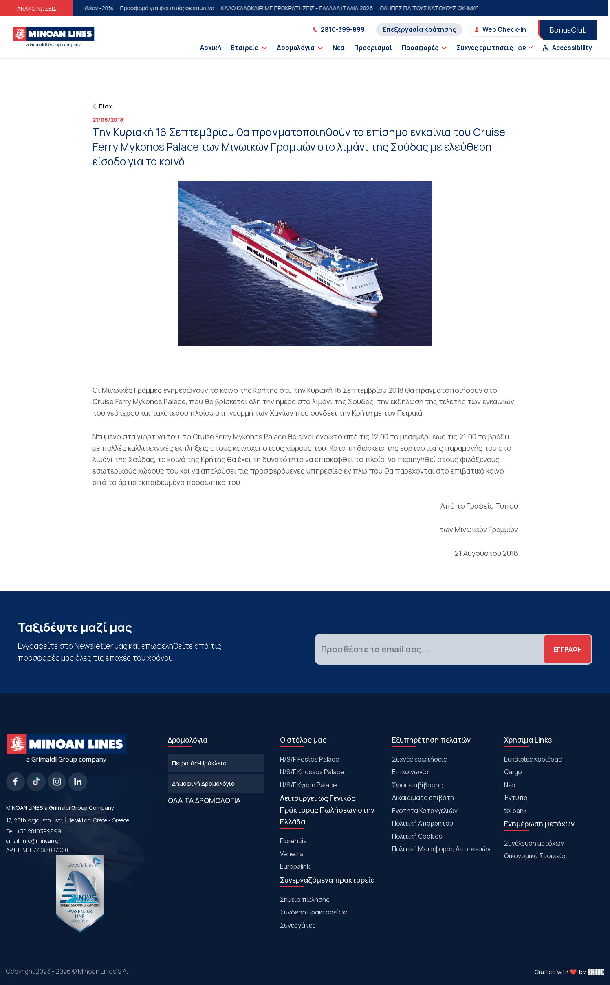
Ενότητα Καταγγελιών (425, 810)
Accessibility (567, 48)
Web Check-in (500, 29)
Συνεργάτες (298, 925)
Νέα (338, 48)
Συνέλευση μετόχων (534, 843)
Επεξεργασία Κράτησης (419, 29)
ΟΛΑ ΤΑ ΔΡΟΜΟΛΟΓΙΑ (204, 800)
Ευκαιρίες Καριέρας (533, 759)
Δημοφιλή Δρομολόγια (203, 783)
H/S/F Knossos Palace (312, 771)
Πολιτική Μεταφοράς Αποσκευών (441, 848)
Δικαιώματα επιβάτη (423, 797)
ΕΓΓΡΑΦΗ (567, 649)
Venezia (292, 853)
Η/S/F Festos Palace (309, 759)
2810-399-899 (339, 29)
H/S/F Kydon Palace (308, 784)
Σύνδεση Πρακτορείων (313, 912)
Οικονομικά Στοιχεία (535, 855)
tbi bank (515, 810)
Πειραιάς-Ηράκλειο (199, 763)
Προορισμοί (373, 48)
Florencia (293, 840)
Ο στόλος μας (303, 740)
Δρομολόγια (300, 48)
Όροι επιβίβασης (417, 784)
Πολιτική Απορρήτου (422, 823)
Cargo (513, 771)
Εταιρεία (249, 48)
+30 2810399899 (39, 831)
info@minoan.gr (41, 840)
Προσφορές (424, 48)
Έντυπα (516, 797)
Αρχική (210, 48)
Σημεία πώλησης (305, 899)
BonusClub (568, 29)
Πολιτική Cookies (417, 836)
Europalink (295, 866)
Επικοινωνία (410, 771)
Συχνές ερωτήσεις (484, 48)
